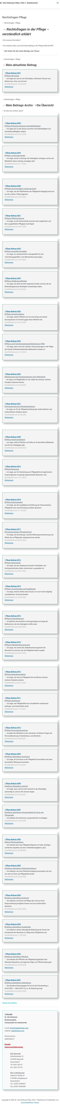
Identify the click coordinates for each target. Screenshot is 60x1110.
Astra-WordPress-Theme (30, 1103)
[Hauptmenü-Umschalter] (57, 2)
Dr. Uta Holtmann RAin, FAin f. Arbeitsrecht (19, 3)
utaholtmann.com (17, 1031)
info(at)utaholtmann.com (19, 1028)
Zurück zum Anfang (9, 1003)
